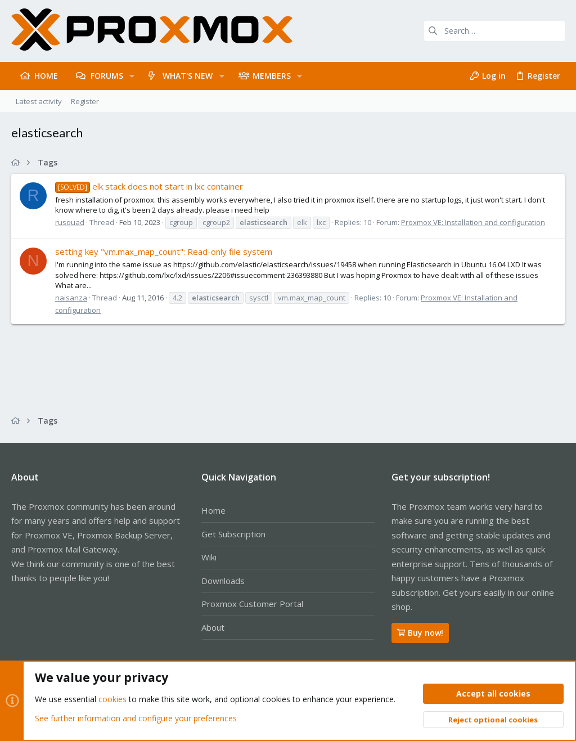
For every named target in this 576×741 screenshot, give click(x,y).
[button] (132, 76)
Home (213, 510)
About (212, 627)
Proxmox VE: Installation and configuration (473, 222)
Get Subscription (233, 534)
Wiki (209, 557)
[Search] (494, 31)
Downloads (223, 580)
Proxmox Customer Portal (252, 603)
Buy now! (420, 632)
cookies (112, 699)
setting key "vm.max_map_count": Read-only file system (163, 251)
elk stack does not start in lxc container (149, 186)
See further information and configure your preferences (136, 718)
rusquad (69, 222)
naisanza (71, 298)
